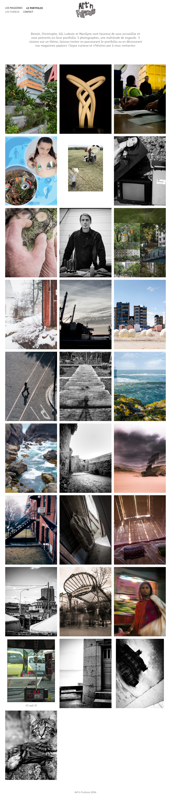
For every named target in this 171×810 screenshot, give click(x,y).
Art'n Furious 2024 (85, 792)
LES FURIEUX (12, 11)
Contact (28, 11)
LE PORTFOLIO (34, 8)
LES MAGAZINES (13, 7)
